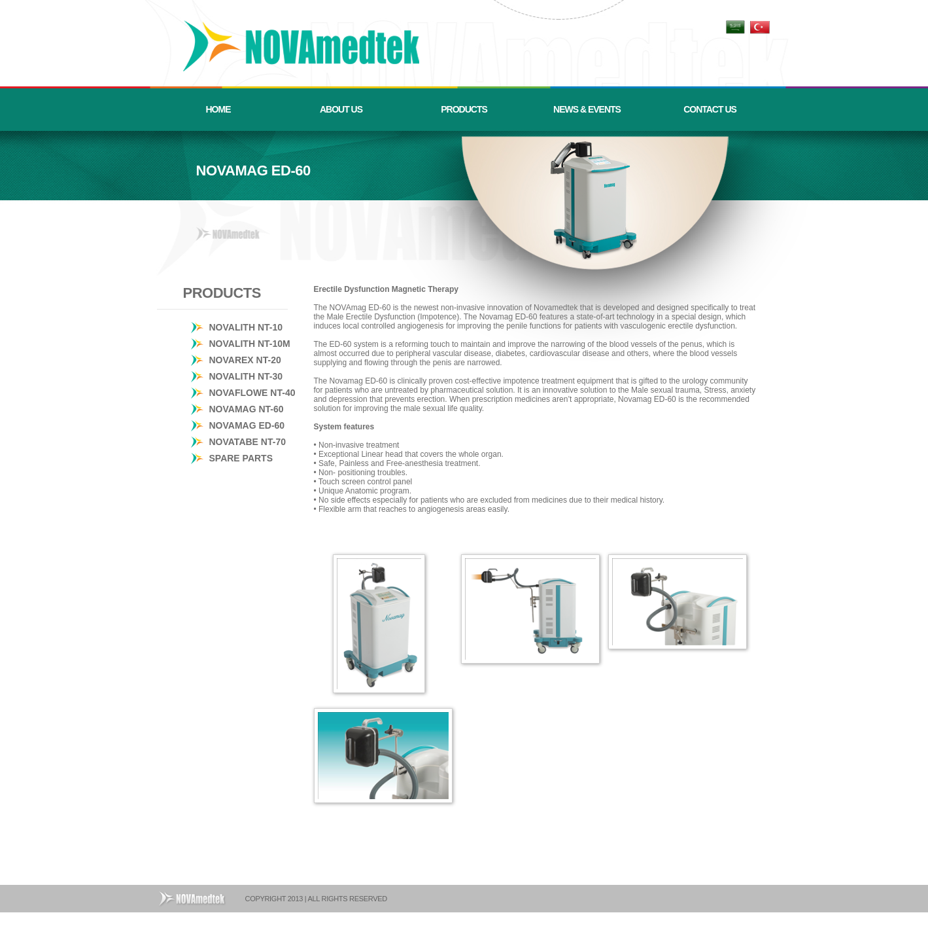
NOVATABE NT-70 (247, 442)
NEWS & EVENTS (587, 109)
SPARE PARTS (241, 458)
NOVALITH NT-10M (249, 343)
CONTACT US (709, 109)
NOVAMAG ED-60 (247, 425)
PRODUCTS (464, 109)
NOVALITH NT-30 (246, 376)
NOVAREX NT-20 (245, 360)
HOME (218, 109)
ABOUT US (341, 109)
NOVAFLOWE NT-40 (252, 392)
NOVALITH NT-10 (246, 327)
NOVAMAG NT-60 (246, 409)
